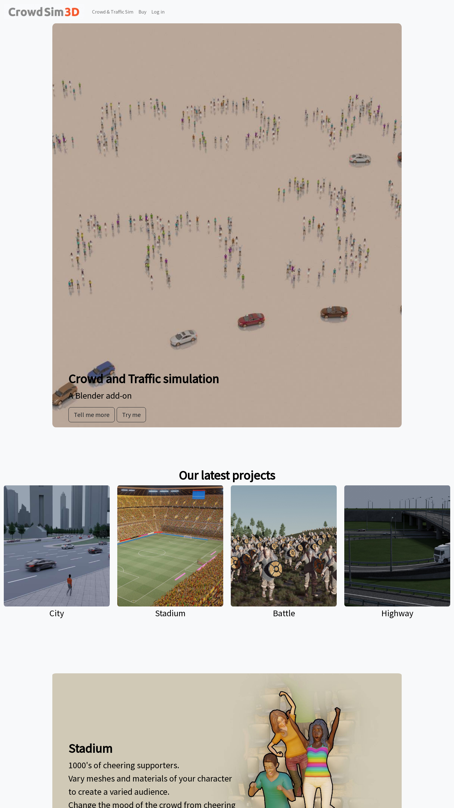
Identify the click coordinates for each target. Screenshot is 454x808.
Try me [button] (131, 415)
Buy (142, 12)
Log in (158, 12)
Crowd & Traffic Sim (112, 12)
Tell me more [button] (91, 415)
